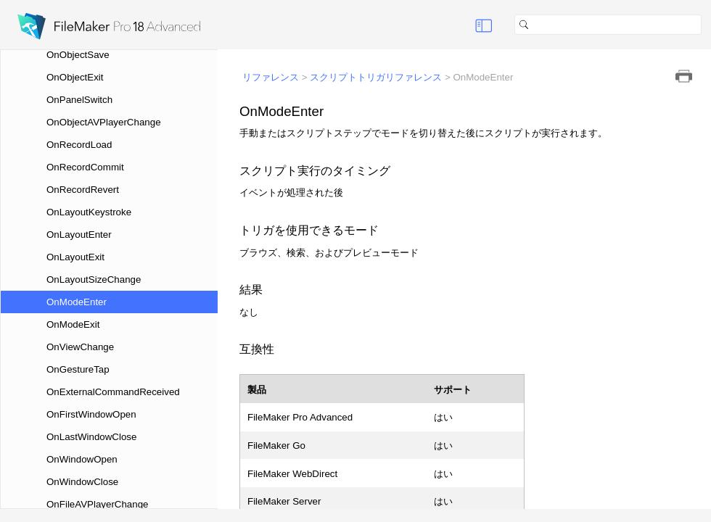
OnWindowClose (82, 481)
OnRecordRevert (82, 189)
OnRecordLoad (79, 144)
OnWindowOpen (82, 459)
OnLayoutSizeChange (93, 279)
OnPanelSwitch (79, 99)
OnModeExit (72, 324)
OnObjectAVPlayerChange (103, 122)
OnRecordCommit (85, 167)
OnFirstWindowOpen (91, 414)
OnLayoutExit (75, 257)
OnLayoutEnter (79, 234)
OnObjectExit (75, 77)
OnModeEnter (76, 302)
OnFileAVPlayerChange (97, 504)
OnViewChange (80, 346)
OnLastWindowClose (91, 436)
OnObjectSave (78, 54)
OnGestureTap (78, 369)
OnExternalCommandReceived (113, 391)
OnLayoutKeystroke (88, 212)
